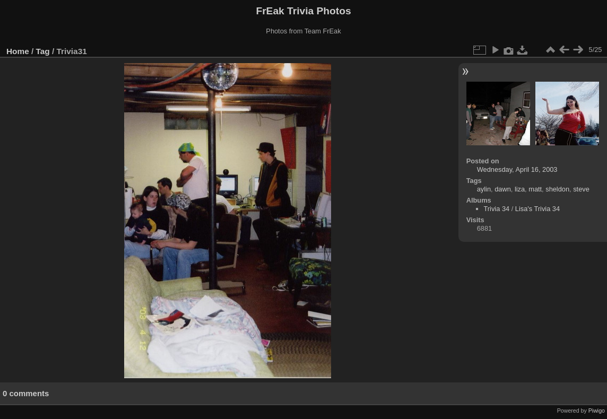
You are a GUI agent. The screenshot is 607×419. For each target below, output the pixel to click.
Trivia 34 (497, 209)
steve (581, 189)
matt (535, 189)
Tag (43, 51)
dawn (503, 189)
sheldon (557, 189)
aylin (484, 189)
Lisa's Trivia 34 (537, 209)
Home (17, 51)
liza (520, 189)
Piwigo (596, 410)
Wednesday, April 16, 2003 (517, 169)
